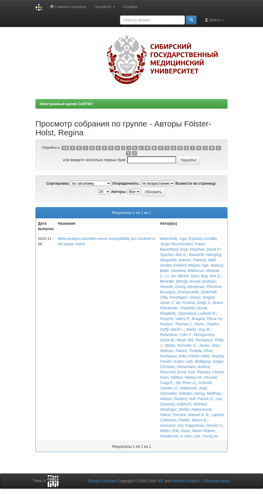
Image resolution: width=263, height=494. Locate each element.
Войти (214, 20)
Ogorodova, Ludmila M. (196, 313)
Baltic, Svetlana (173, 270)
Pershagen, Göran (184, 297)
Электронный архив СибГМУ (66, 104)
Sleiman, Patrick (173, 351)
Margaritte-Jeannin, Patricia (183, 260)
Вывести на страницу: (196, 183)
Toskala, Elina (200, 351)
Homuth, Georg (173, 286)
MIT (160, 481)
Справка (130, 7)
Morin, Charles (206, 324)
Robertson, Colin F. (176, 335)
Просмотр (104, 7)
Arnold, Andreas (202, 281)
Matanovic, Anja (193, 388)
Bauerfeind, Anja (174, 249)
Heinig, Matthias (207, 393)
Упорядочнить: (126, 183)
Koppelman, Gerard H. (204, 425)
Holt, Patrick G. (201, 399)
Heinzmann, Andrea (193, 367)
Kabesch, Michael (191, 404)
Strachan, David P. (205, 249)
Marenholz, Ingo (173, 238)
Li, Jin (171, 276)
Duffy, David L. (172, 329)
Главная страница (68, 6)
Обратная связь (216, 481)
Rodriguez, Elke (173, 356)
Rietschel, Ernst (173, 372)
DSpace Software (102, 481)
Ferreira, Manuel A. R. (191, 415)
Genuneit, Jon (171, 425)
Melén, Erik (169, 431)
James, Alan (209, 345)
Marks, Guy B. (198, 329)
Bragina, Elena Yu (207, 319)
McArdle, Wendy (173, 281)
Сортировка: (58, 183)
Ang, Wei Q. (211, 276)
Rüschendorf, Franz (188, 244)
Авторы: (119, 191)
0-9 (65, 147)
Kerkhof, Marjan (186, 265)
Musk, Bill (185, 340)
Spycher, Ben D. (173, 254)
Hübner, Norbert (173, 399)
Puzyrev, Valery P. (175, 319)
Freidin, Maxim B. (192, 420)
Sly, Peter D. (186, 383)
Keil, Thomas (199, 372)
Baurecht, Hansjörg (205, 254)
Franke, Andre (172, 361)
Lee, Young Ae (206, 436)
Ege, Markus (212, 265)
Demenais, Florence (204, 286)
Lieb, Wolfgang (198, 361)
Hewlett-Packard (186, 481)
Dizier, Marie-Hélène (198, 431)
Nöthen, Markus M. (186, 377)
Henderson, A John (176, 436)
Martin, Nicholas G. (181, 345)
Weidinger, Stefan (174, 409)
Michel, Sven (188, 276)
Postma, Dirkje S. (196, 303)
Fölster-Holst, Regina (205, 356)
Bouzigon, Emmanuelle (179, 292)
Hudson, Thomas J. (176, 324)
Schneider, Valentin (176, 393)
